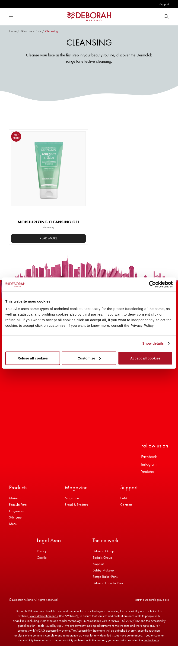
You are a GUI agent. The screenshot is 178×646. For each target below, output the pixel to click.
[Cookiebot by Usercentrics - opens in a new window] (152, 284)
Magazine (72, 498)
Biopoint (98, 563)
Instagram (148, 464)
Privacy (42, 551)
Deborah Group (103, 551)
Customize (89, 358)
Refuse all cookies (32, 358)
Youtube (147, 471)
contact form (151, 640)
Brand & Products (76, 504)
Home (13, 31)
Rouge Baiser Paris (105, 576)
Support (164, 4)
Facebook (149, 456)
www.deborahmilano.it (44, 616)
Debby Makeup (103, 570)
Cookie (42, 557)
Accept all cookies (145, 358)
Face (38, 31)
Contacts (126, 504)
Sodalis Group (102, 557)
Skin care (26, 31)
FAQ (123, 498)
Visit (137, 599)
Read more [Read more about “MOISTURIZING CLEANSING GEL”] (48, 238)
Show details (153, 343)
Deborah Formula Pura (107, 583)
